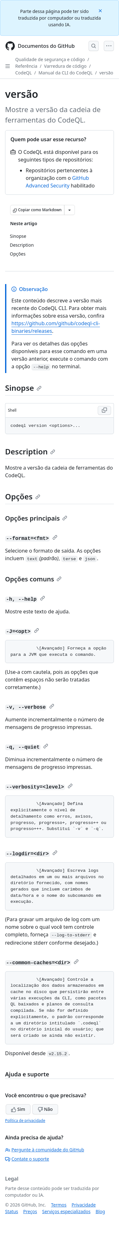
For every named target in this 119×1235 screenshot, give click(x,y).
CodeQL (23, 73)
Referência (26, 66)
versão (106, 73)
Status (11, 1211)
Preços (30, 1211)
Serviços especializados (66, 1211)
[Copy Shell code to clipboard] (104, 410)
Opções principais (36, 518)
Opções (22, 496)
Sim (18, 1109)
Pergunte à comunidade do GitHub (44, 1150)
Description (30, 451)
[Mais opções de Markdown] (69, 210)
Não (45, 1109)
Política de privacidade (25, 1120)
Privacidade (84, 1205)
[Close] (101, 10)
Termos (59, 1205)
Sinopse (23, 388)
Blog (100, 1211)
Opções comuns (33, 579)
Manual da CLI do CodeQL (65, 73)
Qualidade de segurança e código (50, 59)
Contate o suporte (27, 1159)
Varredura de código (65, 66)
